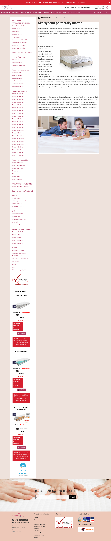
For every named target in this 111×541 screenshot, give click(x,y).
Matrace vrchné (16, 176)
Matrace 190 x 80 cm (18, 105)
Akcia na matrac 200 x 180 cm (20, 40)
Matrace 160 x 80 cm (18, 93)
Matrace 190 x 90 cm (18, 110)
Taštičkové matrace (17, 86)
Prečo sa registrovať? (39, 526)
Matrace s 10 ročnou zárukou (22, 53)
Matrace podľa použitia (20, 160)
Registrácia (87, 7)
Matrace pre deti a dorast (19, 165)
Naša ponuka (16, 20)
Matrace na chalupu (17, 179)
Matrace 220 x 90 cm (18, 155)
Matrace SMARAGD (17, 240)
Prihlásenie (80, 7)
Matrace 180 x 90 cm (18, 102)
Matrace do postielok (18, 162)
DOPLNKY (15, 195)
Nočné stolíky (15, 261)
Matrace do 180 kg (17, 28)
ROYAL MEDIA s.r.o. (17, 531)
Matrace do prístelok (17, 168)
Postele (14, 248)
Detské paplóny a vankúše (19, 201)
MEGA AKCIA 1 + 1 (17, 34)
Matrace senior (16, 174)
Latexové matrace (17, 75)
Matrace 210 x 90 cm (18, 150)
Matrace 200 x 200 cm (18, 144)
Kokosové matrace (17, 78)
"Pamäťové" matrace (18, 84)
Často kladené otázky (39, 535)
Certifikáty (36, 528)
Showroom (66, 12)
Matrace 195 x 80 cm (18, 113)
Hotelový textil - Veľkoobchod (22, 191)
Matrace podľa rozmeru (20, 91)
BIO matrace (15, 60)
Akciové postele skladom (19, 253)
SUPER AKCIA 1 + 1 (17, 31)
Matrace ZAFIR (16, 235)
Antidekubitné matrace (18, 65)
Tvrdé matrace (16, 37)
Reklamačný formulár (39, 524)
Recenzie (74, 12)
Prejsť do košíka (99, 8)
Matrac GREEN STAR (21, 352)
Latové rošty (15, 222)
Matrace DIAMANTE (17, 243)
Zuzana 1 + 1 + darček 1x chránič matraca (21, 408)
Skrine (13, 267)
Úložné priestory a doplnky (19, 270)
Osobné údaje (37, 530)
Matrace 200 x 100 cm (18, 130)
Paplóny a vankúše (17, 203)
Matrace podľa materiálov (21, 70)
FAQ (79, 12)
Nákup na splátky (26, 12)
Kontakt (58, 12)
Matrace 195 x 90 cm (18, 119)
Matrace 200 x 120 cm (18, 133)
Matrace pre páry (16, 171)
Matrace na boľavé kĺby (18, 48)
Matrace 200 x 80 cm (18, 122)
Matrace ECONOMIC (17, 232)
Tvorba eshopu (16, 530)
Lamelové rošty (16, 225)
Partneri (36, 537)
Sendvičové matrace (17, 81)
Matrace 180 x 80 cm (18, 99)
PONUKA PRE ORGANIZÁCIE (22, 184)
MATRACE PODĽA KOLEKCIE (22, 229)
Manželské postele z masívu (20, 256)
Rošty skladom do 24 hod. (19, 219)
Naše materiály (5, 12)
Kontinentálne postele (18, 250)
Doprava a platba (38, 12)
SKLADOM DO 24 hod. (18, 26)
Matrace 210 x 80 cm (18, 147)
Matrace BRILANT (17, 237)
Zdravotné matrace (18, 57)
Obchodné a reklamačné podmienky (43, 522)
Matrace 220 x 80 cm (18, 152)
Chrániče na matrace (18, 206)
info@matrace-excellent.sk (22, 522)
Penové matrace (16, 72)
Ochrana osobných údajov (40, 533)
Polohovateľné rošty (17, 213)
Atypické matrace (49, 12)
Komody (14, 264)
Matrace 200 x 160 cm (18, 138)
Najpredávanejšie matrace (19, 42)
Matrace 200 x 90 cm (18, 127)
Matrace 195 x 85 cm (18, 116)
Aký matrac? (15, 12)
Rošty (14, 211)
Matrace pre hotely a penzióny (20, 186)
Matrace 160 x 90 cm (18, 96)
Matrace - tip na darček (18, 45)
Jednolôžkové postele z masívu (20, 259)
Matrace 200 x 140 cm (18, 136)
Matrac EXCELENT (21, 295)
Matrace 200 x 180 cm (18, 141)
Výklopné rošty (16, 216)
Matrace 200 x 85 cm (18, 124)
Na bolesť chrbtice (17, 62)
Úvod (52, 17)
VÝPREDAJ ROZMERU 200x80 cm (21, 23)
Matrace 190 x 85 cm (18, 107)
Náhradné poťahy (16, 198)
